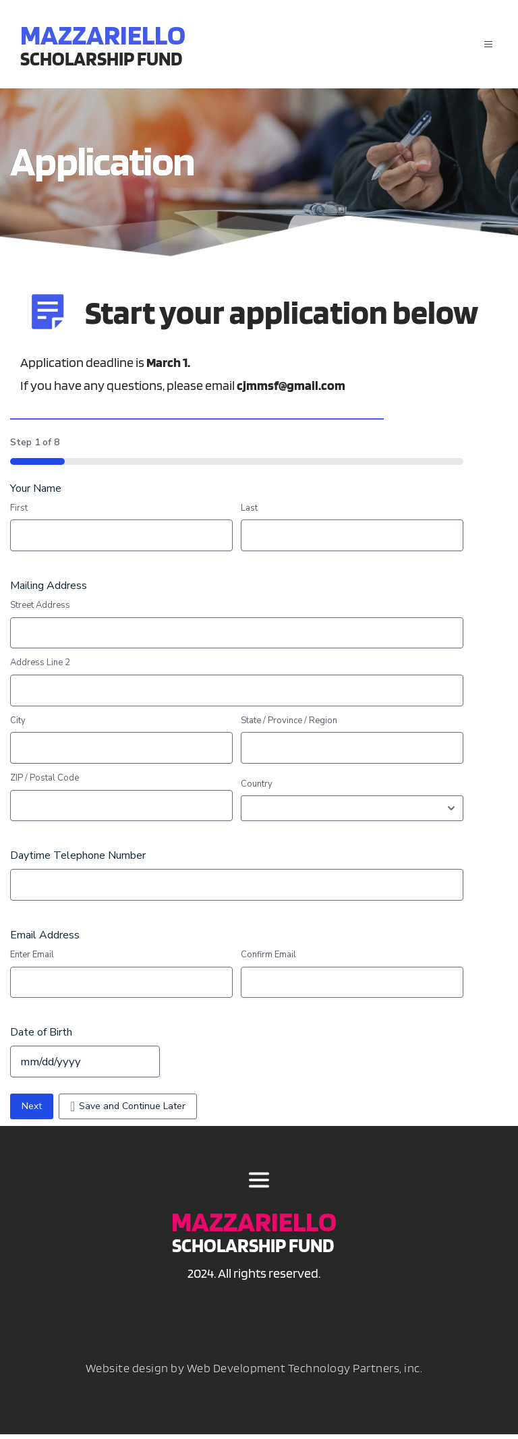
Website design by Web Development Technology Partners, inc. (254, 1372)
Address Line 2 (40, 667)
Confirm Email (268, 959)
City (18, 725)
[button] (484, 44)
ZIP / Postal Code (44, 783)
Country (256, 789)
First (19, 513)
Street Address (40, 610)
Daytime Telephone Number (78, 860)
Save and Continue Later (132, 1110)
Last (249, 513)
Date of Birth (41, 1036)
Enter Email (32, 959)
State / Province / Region (289, 725)
